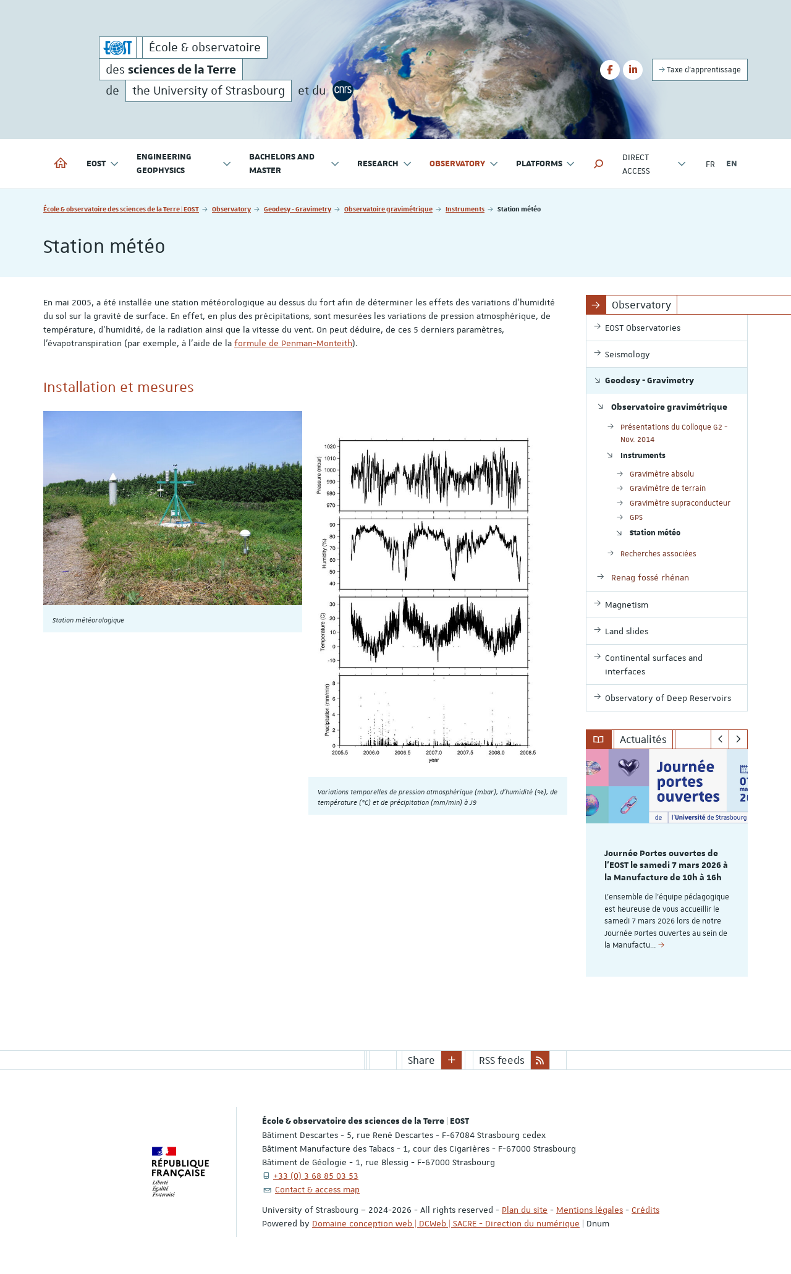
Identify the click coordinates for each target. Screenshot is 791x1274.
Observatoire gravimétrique (388, 208)
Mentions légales (589, 1209)
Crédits (645, 1209)
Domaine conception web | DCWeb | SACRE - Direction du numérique (446, 1223)
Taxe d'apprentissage (700, 70)
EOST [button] (103, 164)
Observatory (231, 208)
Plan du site (525, 1209)
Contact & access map (317, 1189)
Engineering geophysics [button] (184, 163)
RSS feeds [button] (502, 1060)
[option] (667, 863)
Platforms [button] (546, 164)
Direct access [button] (654, 163)
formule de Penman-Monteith (293, 343)
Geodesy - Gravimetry (297, 208)
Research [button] (384, 164)
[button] (599, 164)
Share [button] (421, 1060)
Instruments (465, 208)
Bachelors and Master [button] (294, 163)
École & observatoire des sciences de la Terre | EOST (121, 208)
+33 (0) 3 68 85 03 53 (315, 1175)
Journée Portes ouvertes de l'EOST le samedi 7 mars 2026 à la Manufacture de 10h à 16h (666, 866)
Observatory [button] (464, 164)
